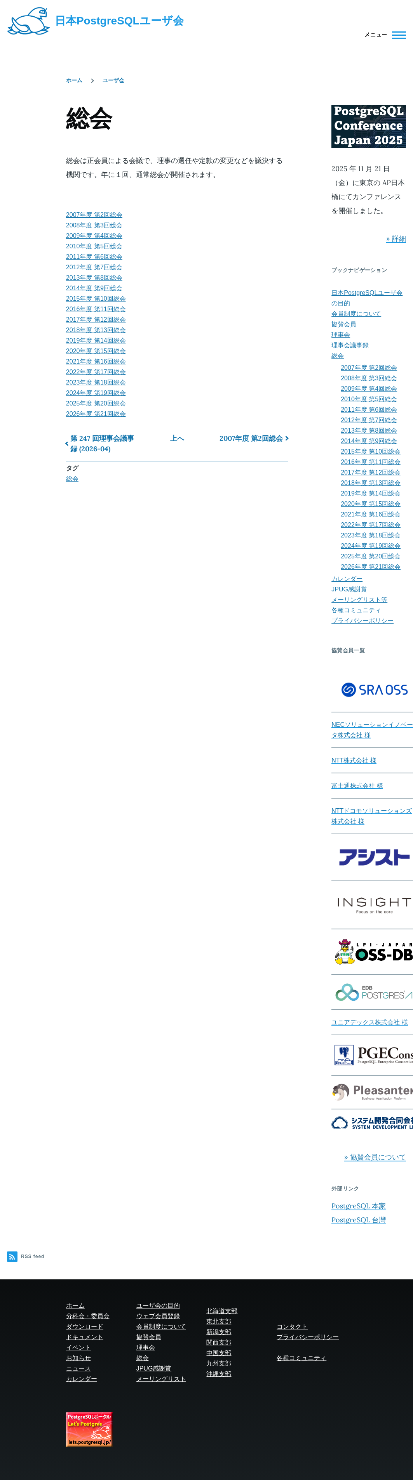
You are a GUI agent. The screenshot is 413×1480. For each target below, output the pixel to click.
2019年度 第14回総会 (96, 340)
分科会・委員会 (88, 1316)
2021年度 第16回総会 (96, 361)
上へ (177, 438)
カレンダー (346, 578)
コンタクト (292, 1326)
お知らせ (78, 1358)
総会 (72, 478)
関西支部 (218, 1342)
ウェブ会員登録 (158, 1316)
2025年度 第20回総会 (96, 403)
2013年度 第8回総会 (94, 277)
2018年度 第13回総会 (96, 330)
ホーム (74, 80)
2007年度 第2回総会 (94, 214)
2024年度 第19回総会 (96, 393)
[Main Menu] (382, 35)
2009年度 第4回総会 (94, 235)
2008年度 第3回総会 (94, 225)
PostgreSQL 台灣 (358, 1219)
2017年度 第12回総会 (96, 319)
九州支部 (218, 1363)
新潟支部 (218, 1332)
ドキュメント (84, 1337)
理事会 (340, 334)
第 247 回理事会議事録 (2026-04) (102, 443)
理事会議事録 (350, 345)
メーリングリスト (161, 1379)
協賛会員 (343, 324)
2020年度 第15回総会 (96, 351)
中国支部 (218, 1353)
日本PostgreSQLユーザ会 (119, 21)
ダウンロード (84, 1326)
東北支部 (218, 1321)
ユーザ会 (113, 80)
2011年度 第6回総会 (94, 256)
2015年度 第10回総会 (96, 298)
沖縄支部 (218, 1374)
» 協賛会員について (375, 1156)
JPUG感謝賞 (349, 589)
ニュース (78, 1368)
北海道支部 (221, 1311)
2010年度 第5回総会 (94, 246)
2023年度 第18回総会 (96, 382)
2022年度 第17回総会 (96, 372)
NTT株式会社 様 (353, 760)
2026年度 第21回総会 (96, 414)
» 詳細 (396, 238)
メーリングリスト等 (359, 599)
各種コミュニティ (356, 610)
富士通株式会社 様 (357, 785)
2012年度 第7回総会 (94, 267)
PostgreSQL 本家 (358, 1205)
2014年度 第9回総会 (94, 288)
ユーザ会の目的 (158, 1305)
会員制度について (356, 313)
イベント (78, 1347)
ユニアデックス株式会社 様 (369, 1022)
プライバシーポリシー (362, 620)
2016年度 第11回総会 (96, 309)
